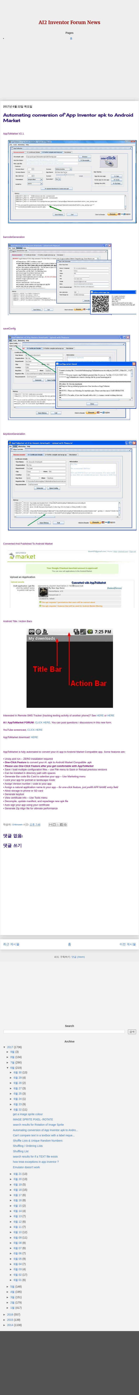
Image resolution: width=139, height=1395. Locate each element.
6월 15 (18, 1205)
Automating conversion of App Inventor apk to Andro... (45, 1130)
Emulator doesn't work (26, 1167)
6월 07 (18, 1248)
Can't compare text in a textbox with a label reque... (44, 1135)
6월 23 (18, 1104)
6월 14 (18, 1211)
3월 (12, 1297)
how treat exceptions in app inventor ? (36, 1161)
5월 (12, 1286)
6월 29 (18, 1077)
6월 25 (18, 1093)
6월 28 (18, 1082)
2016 (10, 1314)
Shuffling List (21, 1151)
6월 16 (18, 1200)
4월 (12, 1291)
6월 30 (18, 1072)
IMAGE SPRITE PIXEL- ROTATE (33, 1119)
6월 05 (18, 1258)
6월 (12, 1067)
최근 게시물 (11, 944)
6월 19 (18, 1184)
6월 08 (18, 1242)
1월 (12, 1307)
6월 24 (18, 1098)
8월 (12, 1057)
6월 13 (18, 1216)
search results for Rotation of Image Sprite (38, 1124)
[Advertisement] (68, 68)
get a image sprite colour (28, 1114)
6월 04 (18, 1264)
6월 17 (18, 1195)
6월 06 (18, 1253)
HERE (100, 715)
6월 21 (18, 1173)
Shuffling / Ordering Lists (28, 1145)
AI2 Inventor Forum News (69, 22)
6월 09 (18, 1237)
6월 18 (18, 1189)
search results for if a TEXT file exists (35, 1156)
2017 (10, 1047)
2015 (10, 1319)
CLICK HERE (42, 722)
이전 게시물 (128, 944)
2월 (12, 1302)
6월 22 (18, 1109)
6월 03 (18, 1269)
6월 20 (18, 1179)
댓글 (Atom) (78, 956)
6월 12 (18, 1221)
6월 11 (18, 1226)
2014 (10, 1325)
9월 (12, 1051)
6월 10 (18, 1232)
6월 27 (18, 1088)
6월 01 (18, 1280)
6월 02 (18, 1274)
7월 (12, 1062)
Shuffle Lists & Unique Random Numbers (38, 1140)
